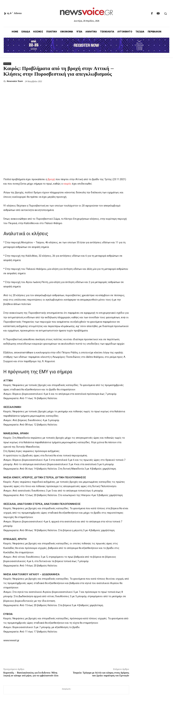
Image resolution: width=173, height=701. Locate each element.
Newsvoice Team (15, 81)
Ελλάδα (7, 63)
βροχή (51, 179)
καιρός (67, 183)
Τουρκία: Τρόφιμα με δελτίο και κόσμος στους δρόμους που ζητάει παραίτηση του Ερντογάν (101, 674)
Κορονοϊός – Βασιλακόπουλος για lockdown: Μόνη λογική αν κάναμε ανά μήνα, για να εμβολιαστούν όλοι (30, 674)
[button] (165, 13)
